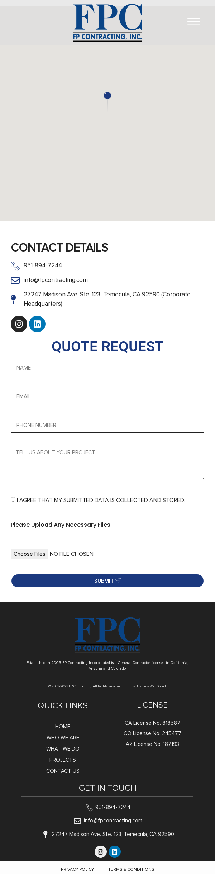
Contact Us (63, 771)
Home (62, 726)
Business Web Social (150, 686)
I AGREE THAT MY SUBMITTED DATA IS (101, 500)
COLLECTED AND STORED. (150, 500)
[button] (107, 102)
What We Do (63, 749)
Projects (62, 760)
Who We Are (63, 738)
